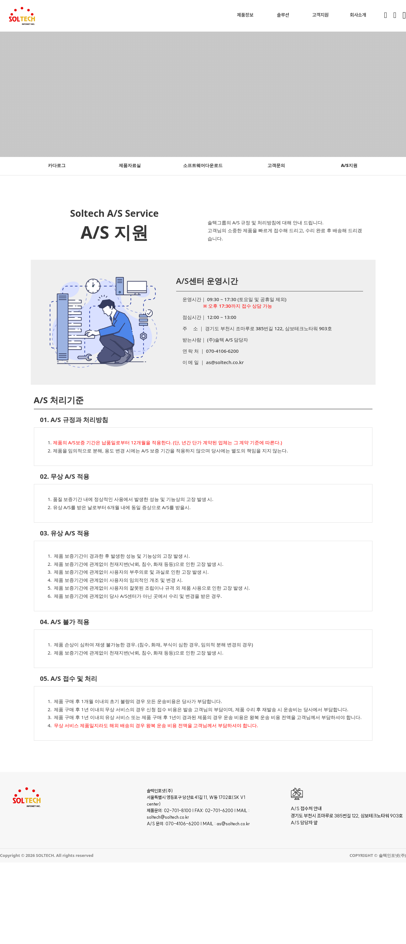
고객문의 (276, 165)
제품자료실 (130, 165)
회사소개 (358, 15)
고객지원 (320, 15)
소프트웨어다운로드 (203, 165)
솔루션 (283, 15)
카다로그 (57, 165)
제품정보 (245, 15)
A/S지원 (349, 165)
